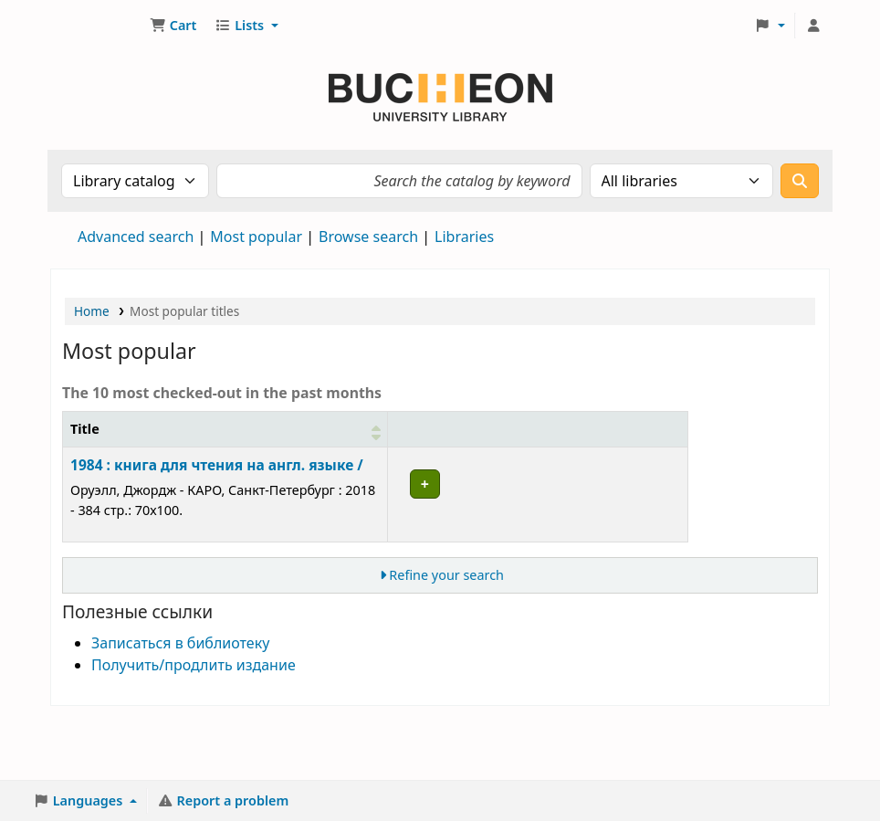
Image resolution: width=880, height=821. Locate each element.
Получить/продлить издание (193, 725)
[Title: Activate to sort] (176, 439)
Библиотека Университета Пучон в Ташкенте (96, 25)
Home (92, 311)
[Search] (799, 180)
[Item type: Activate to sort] (329, 439)
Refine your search (446, 636)
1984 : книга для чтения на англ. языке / (167, 495)
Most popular (256, 236)
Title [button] (85, 449)
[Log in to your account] (813, 25)
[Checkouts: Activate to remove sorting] (522, 439)
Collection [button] (410, 449)
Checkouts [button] (512, 449)
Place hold (631, 489)
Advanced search (136, 236)
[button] (173, 25)
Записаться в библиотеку (180, 703)
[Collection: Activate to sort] (420, 439)
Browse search (368, 236)
